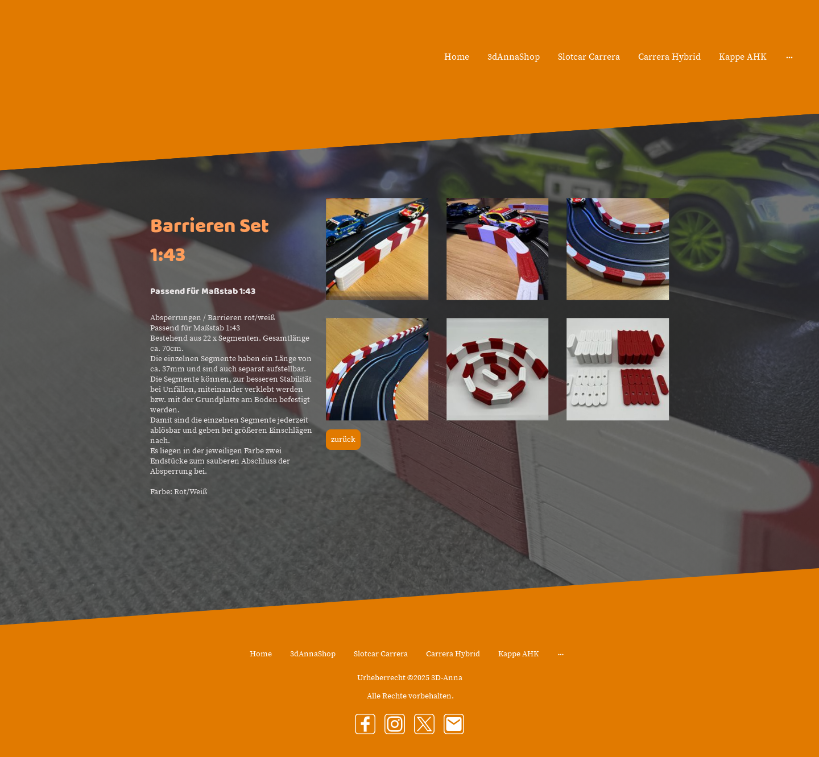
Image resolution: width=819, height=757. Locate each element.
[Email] (454, 724)
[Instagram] (394, 724)
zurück (343, 440)
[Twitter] (424, 724)
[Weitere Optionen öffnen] (789, 57)
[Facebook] (365, 724)
